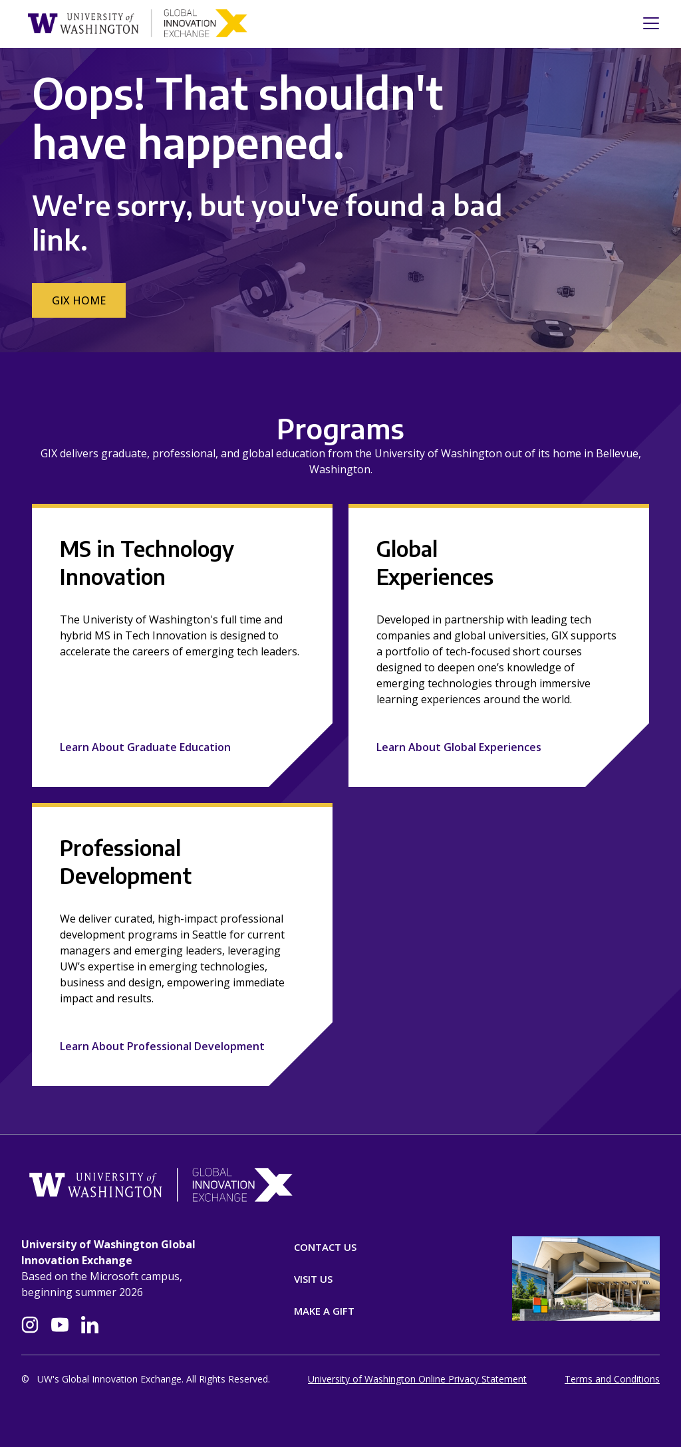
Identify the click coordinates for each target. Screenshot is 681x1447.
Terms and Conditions (612, 1379)
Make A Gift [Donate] (324, 1310)
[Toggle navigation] (647, 23)
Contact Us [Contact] (325, 1247)
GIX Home (79, 300)
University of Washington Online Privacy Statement (417, 1379)
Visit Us (313, 1278)
